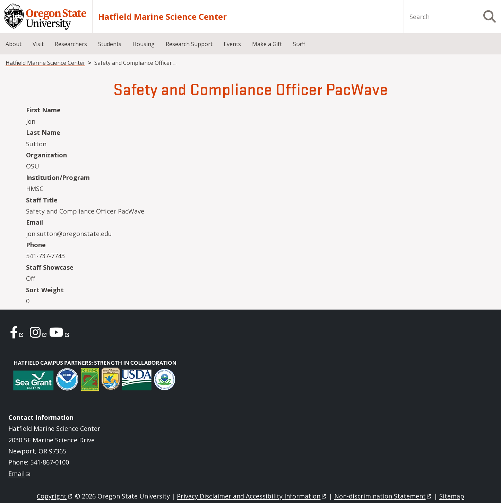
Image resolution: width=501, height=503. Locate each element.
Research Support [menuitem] (189, 44)
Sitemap (451, 496)
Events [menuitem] (232, 44)
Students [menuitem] (109, 44)
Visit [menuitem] (38, 44)
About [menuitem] (13, 44)
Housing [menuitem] (143, 44)
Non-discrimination (383, 496)
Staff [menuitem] (299, 44)
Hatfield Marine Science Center (162, 16)
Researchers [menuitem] (71, 44)
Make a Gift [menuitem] (267, 44)
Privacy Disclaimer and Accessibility (252, 496)
